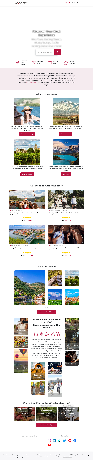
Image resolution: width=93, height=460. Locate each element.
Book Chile (65, 174)
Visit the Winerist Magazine (46, 425)
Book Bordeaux (27, 174)
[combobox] (45, 52)
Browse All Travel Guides (47, 312)
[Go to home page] (21, 3)
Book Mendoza (66, 134)
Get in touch (31, 82)
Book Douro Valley (27, 134)
